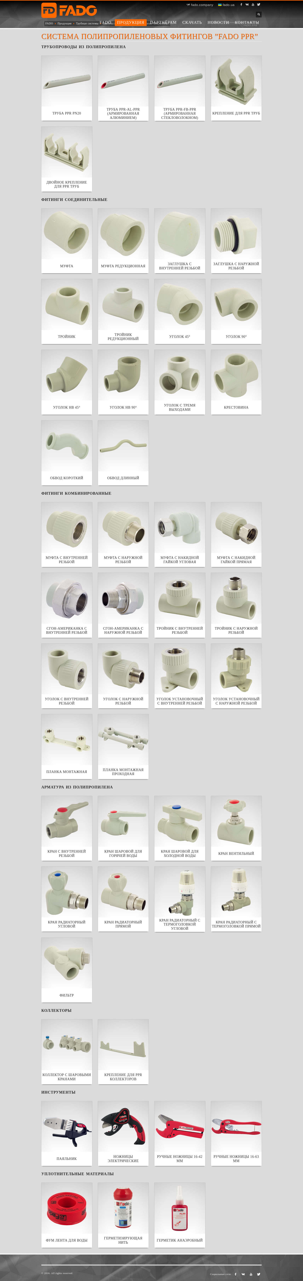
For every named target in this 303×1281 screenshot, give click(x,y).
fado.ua (226, 5)
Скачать (192, 22)
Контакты (247, 22)
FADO (105, 22)
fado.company (199, 5)
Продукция (131, 22)
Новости (218, 22)
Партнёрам (163, 22)
